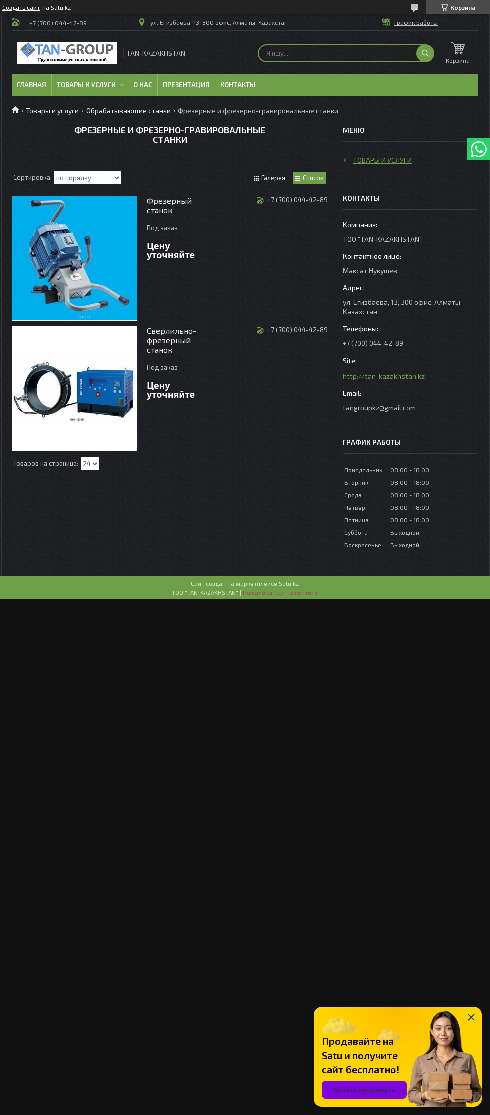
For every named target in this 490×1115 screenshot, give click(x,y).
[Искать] (425, 53)
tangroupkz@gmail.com (379, 407)
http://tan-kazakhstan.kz (384, 376)
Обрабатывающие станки (128, 110)
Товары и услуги (86, 85)
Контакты (238, 85)
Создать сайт (21, 7)
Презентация (186, 85)
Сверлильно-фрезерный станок (171, 340)
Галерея (274, 178)
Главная (31, 85)
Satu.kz (289, 583)
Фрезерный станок (169, 205)
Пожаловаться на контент (280, 592)
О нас (143, 85)
